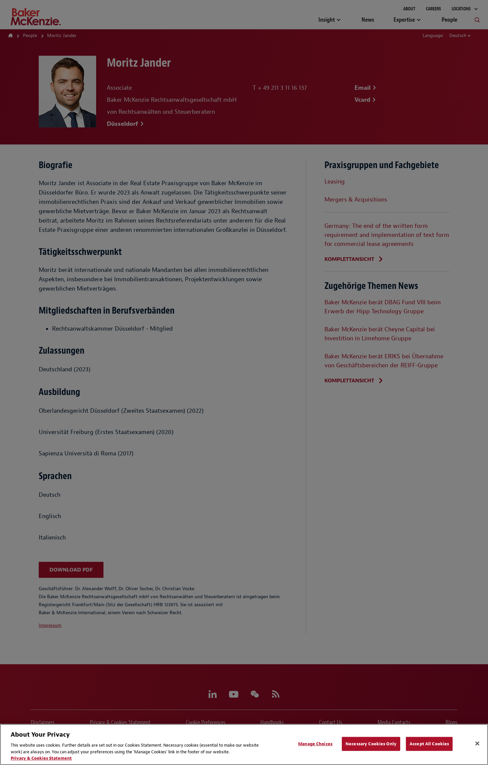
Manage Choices (315, 744)
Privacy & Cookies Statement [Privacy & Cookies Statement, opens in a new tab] (41, 758)
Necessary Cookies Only (371, 744)
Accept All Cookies (429, 744)
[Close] (477, 743)
